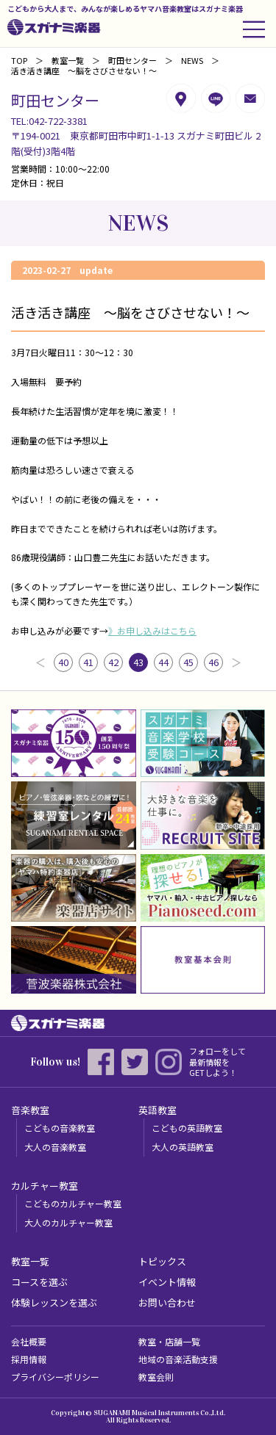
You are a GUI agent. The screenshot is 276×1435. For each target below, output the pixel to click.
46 (213, 662)
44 (163, 662)
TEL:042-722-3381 (49, 121)
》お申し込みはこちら (152, 630)
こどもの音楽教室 (59, 1127)
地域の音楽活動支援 (178, 1359)
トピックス (162, 1261)
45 (188, 662)
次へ (236, 662)
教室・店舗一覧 (169, 1341)
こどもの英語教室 (187, 1127)
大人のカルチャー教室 (68, 1222)
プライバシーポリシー (55, 1376)
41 (88, 662)
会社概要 (28, 1341)
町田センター (132, 60)
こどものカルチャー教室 (72, 1203)
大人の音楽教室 (55, 1147)
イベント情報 (167, 1282)
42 (113, 662)
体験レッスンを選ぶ (54, 1302)
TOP (19, 60)
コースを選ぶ (39, 1282)
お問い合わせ (167, 1302)
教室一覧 (68, 60)
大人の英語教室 (182, 1147)
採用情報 (28, 1359)
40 (63, 662)
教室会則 (156, 1376)
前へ (40, 662)
